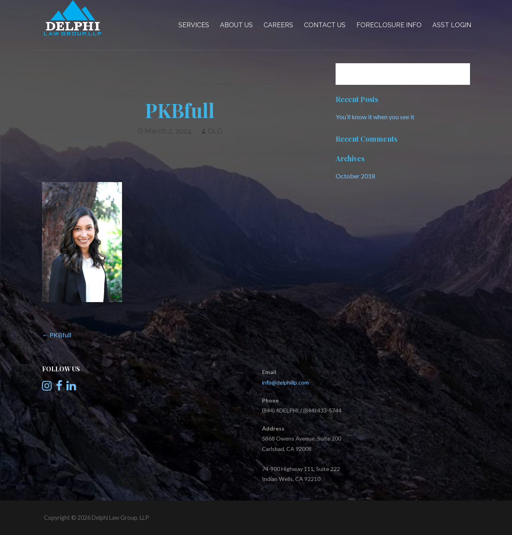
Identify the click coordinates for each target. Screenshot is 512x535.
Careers (278, 25)
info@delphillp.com (285, 382)
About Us (236, 25)
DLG (215, 131)
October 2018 (355, 176)
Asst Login (451, 25)
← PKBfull (56, 335)
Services (193, 25)
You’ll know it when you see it (375, 116)
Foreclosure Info (389, 25)
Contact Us (325, 25)
